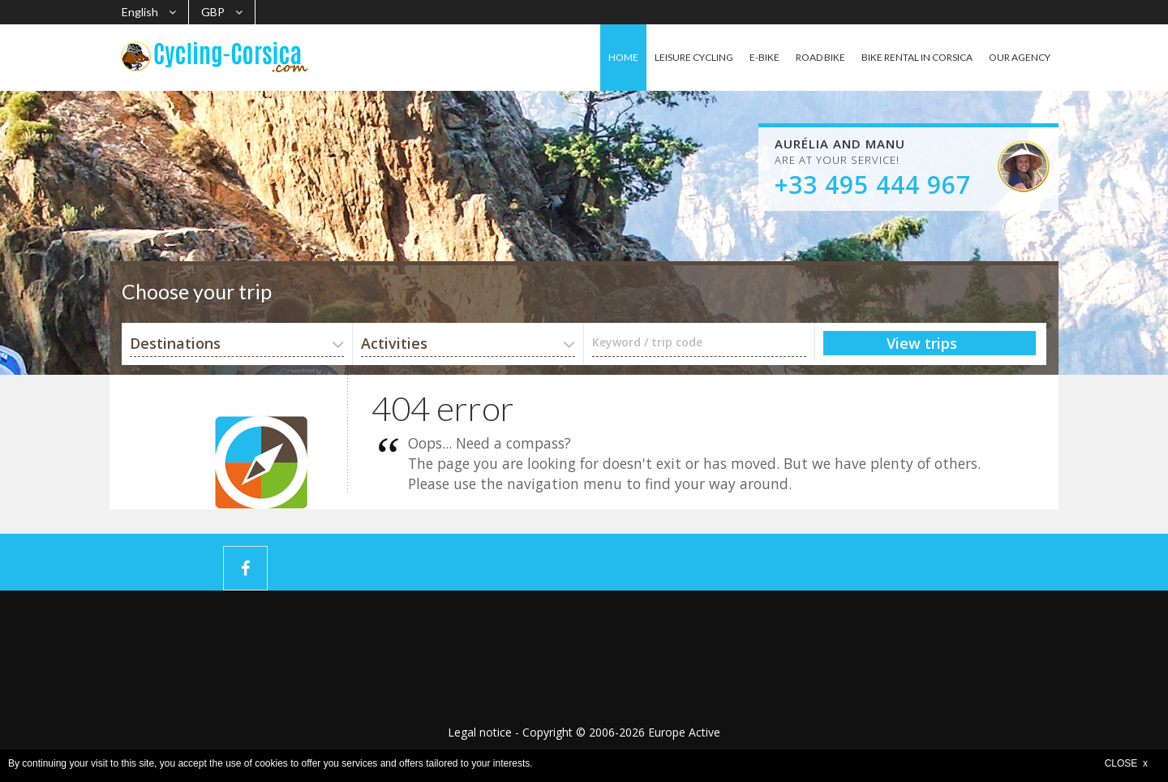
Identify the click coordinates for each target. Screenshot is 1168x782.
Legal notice (480, 732)
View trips (922, 343)
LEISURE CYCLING (694, 57)
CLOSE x (1126, 763)
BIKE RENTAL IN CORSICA (917, 57)
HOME (623, 57)
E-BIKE (764, 57)
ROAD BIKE (820, 57)
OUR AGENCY (1019, 57)
